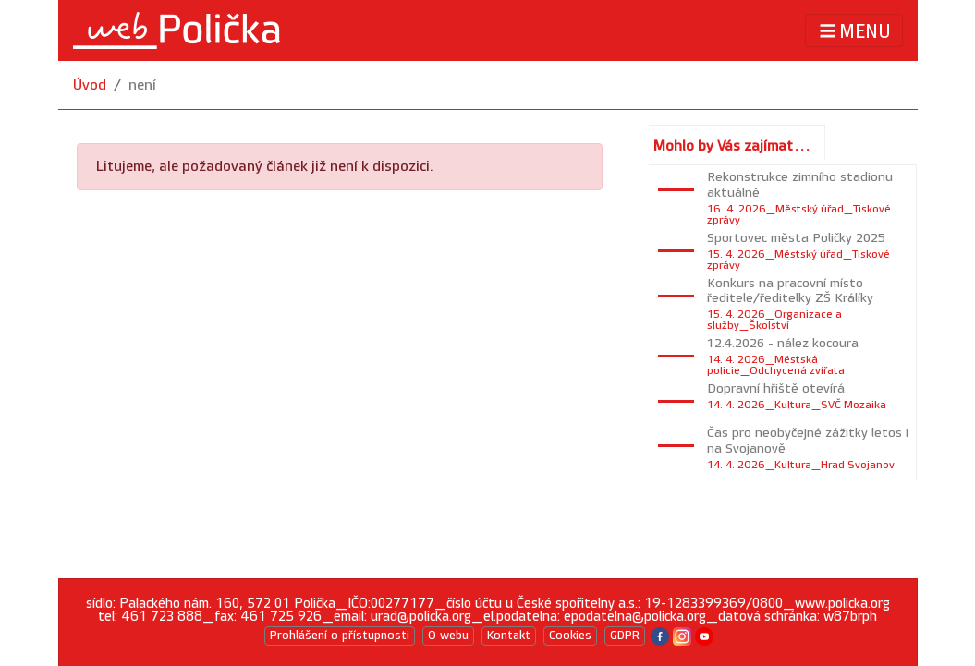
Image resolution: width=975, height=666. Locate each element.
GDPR (625, 635)
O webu (448, 635)
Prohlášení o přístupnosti (339, 635)
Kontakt (508, 635)
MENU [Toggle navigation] (853, 30)
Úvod (89, 85)
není (142, 85)
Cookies (570, 635)
